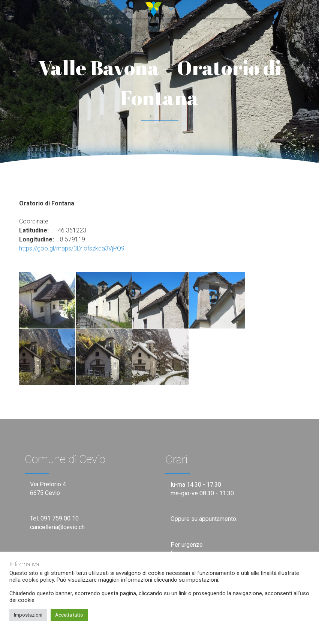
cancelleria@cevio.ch (57, 527)
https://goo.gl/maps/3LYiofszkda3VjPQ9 (71, 248)
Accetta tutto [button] (69, 615)
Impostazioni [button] (28, 615)
